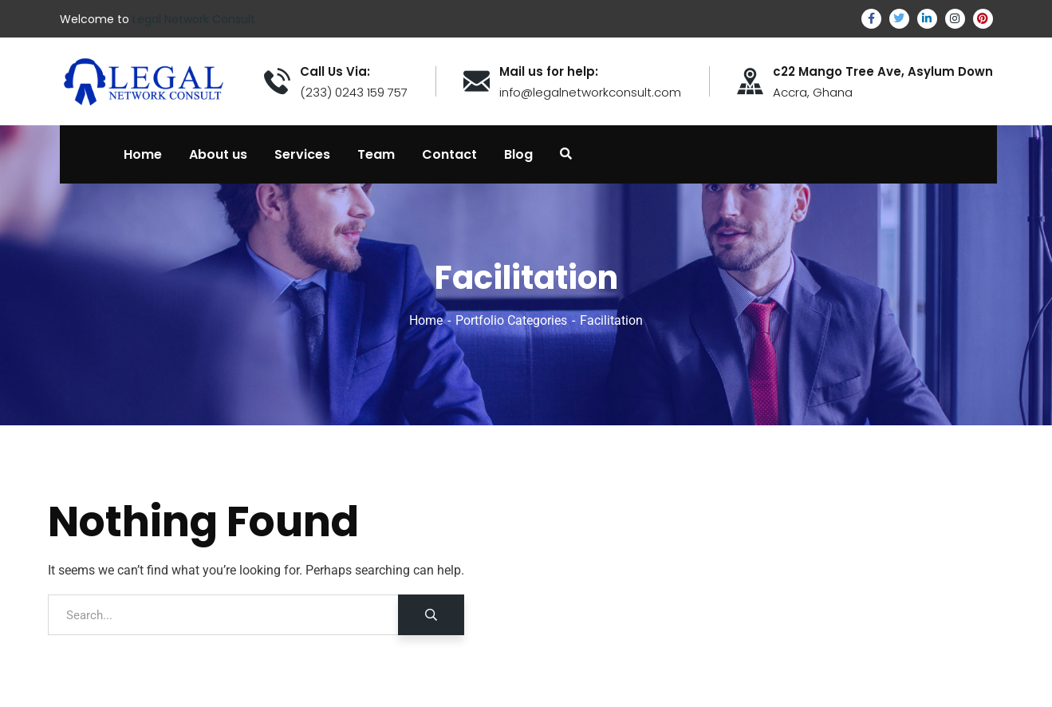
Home (426, 320)
